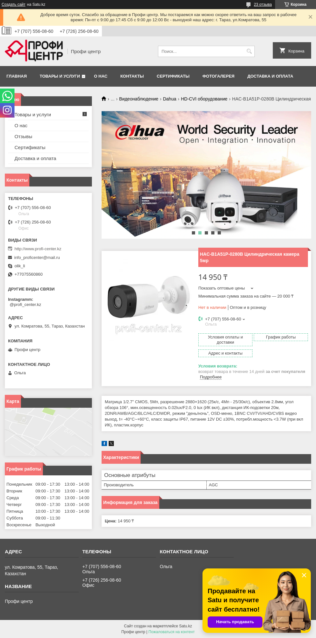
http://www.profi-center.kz (38, 248)
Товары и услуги (60, 76)
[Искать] (249, 51)
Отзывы (23, 136)
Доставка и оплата (270, 76)
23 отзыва (263, 4)
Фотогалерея (218, 76)
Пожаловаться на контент (171, 632)
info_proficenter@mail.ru (37, 257)
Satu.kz (185, 626)
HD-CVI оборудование (204, 98)
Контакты (132, 76)
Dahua (169, 98)
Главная (16, 76)
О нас (101, 76)
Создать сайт (13, 4)
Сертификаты (173, 76)
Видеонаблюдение (138, 98)
